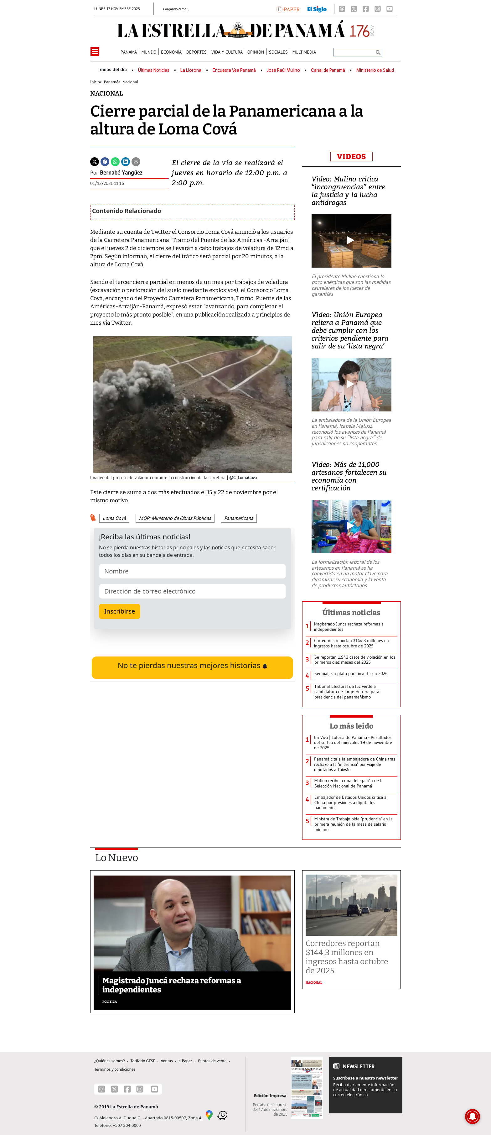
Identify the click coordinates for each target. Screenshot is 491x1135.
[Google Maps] (209, 1114)
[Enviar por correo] (136, 161)
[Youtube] (389, 9)
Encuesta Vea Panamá (234, 70)
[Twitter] (94, 161)
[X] (354, 9)
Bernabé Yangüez (121, 172)
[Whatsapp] (115, 161)
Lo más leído (351, 726)
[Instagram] (378, 9)
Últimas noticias (352, 612)
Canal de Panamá (328, 70)
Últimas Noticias (153, 70)
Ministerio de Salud (375, 70)
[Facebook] (366, 9)
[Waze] (222, 1114)
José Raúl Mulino (283, 70)
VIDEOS (351, 156)
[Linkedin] (125, 161)
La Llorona (190, 70)
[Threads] (342, 9)
